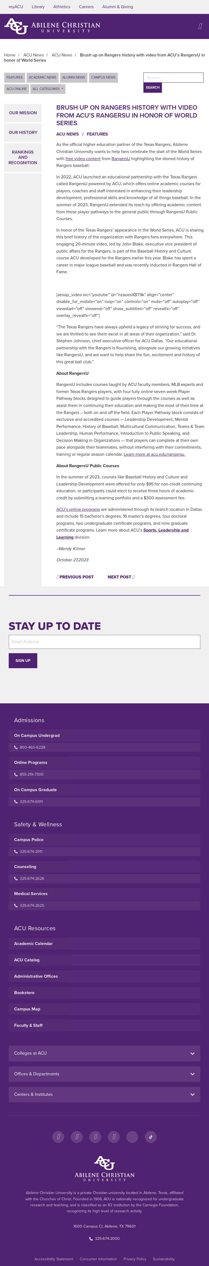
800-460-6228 (29, 747)
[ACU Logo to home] (52, 26)
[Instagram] (77, 1137)
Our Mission (23, 113)
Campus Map (27, 1009)
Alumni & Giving (117, 7)
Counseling (25, 866)
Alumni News (73, 77)
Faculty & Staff (28, 1025)
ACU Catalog (26, 960)
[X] (95, 1137)
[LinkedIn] (132, 1137)
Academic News (42, 77)
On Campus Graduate (35, 790)
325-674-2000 (104, 1238)
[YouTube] (114, 1137)
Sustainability (164, 1259)
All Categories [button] (47, 89)
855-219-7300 (29, 774)
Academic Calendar (33, 943)
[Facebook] (58, 1137)
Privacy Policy (135, 1259)
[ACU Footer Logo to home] (104, 1168)
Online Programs (30, 762)
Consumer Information (98, 1259)
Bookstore (24, 992)
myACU (16, 7)
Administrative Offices (36, 976)
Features (15, 77)
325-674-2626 (29, 878)
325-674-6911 (28, 801)
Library (38, 7)
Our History (23, 132)
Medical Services (31, 893)
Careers (86, 7)
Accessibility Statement (54, 1259)
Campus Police (29, 839)
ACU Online (17, 89)
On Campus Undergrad (37, 735)
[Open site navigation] (200, 26)
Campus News (103, 77)
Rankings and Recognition (22, 157)
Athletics (61, 7)
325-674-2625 (29, 905)
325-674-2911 (28, 851)
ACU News (70, 134)
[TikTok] (151, 1137)
